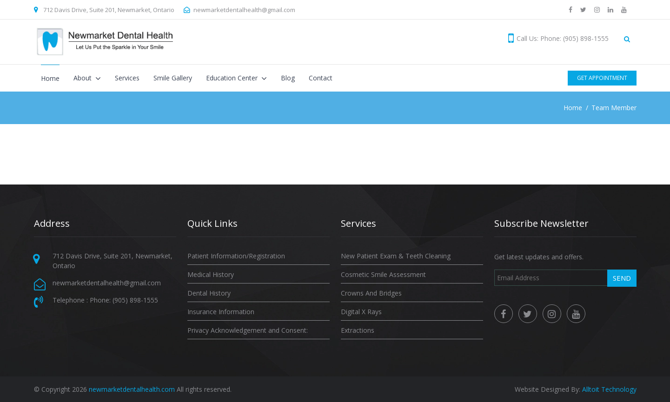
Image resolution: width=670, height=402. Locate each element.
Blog (288, 77)
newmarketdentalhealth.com (132, 389)
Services (127, 77)
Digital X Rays (361, 311)
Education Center (232, 77)
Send (622, 278)
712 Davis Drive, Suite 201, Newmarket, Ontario (108, 10)
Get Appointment (602, 78)
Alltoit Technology (609, 389)
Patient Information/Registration (236, 255)
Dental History (209, 293)
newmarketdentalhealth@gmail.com (244, 10)
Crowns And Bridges (371, 293)
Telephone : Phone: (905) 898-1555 (105, 300)
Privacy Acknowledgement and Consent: (247, 330)
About (83, 77)
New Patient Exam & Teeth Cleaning (396, 255)
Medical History (210, 274)
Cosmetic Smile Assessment (383, 274)
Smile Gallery (172, 77)
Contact (320, 77)
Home (50, 78)
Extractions (357, 330)
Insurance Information (220, 311)
